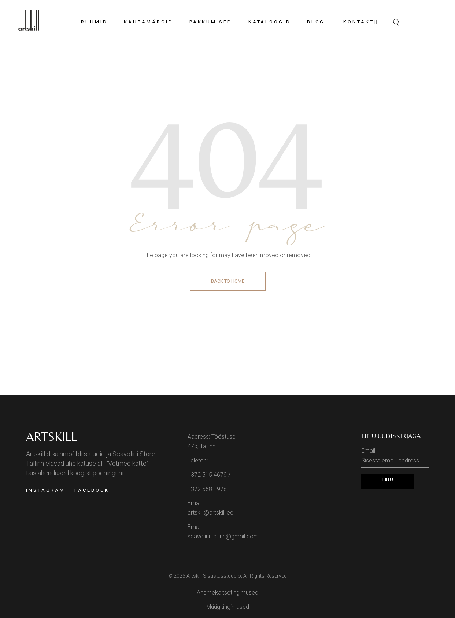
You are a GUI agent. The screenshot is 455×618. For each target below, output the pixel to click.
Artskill (51, 436)
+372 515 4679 (207, 474)
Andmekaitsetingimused (227, 592)
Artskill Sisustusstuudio (213, 576)
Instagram (45, 490)
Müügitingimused (227, 606)
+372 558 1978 (207, 489)
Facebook (91, 490)
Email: (395, 457)
